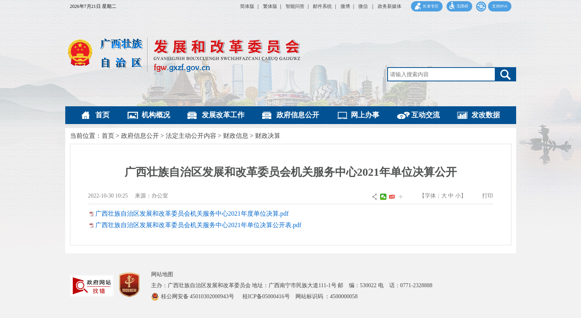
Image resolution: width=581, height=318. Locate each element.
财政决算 (267, 135)
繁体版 (270, 6)
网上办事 (365, 115)
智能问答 (295, 6)
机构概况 (156, 115)
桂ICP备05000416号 (268, 296)
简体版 (247, 6)
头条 (392, 197)
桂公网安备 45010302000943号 (198, 296)
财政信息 (235, 135)
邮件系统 (322, 6)
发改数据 (485, 115)
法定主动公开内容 (191, 135)
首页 (102, 115)
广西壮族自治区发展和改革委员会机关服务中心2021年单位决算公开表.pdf (198, 225)
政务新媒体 (389, 6)
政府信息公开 (297, 115)
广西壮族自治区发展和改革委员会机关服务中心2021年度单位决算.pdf (192, 213)
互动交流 (425, 115)
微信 (363, 6)
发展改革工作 (223, 115)
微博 (345, 6)
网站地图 (162, 274)
